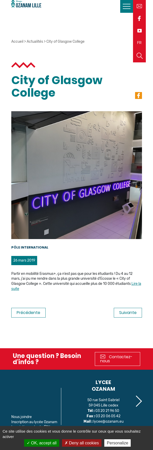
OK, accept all (42, 443)
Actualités (35, 41)
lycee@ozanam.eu (108, 421)
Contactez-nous (116, 359)
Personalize (117, 443)
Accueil (17, 41)
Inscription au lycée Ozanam (34, 422)
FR (139, 43)
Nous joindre (21, 417)
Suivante (128, 313)
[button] (138, 401)
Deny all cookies (82, 443)
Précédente (28, 313)
